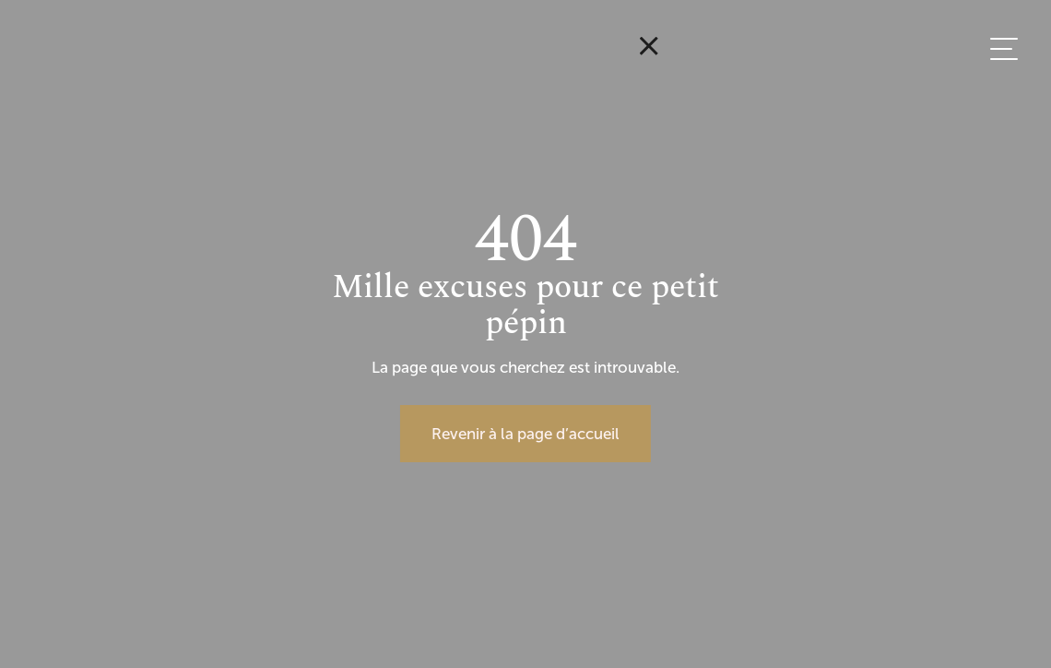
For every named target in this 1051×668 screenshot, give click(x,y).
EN (992, 191)
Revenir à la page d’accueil (525, 433)
